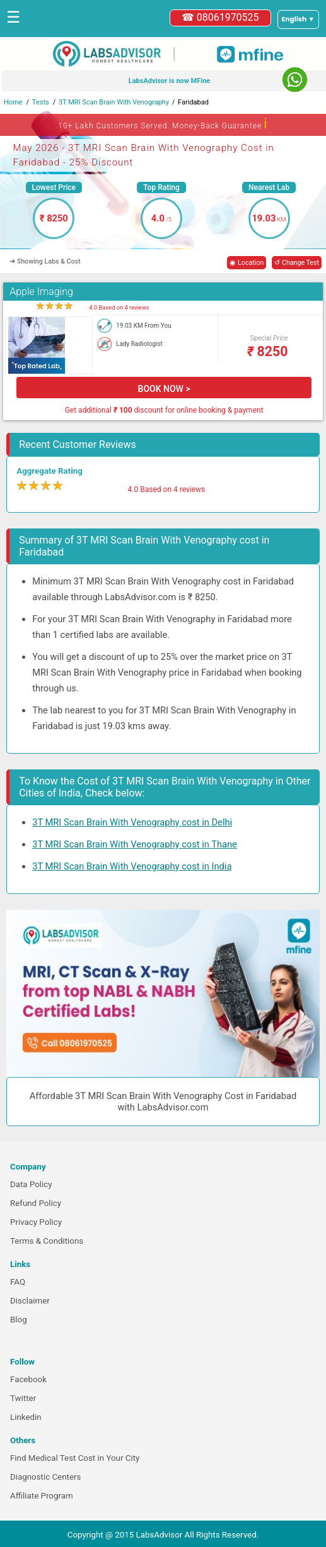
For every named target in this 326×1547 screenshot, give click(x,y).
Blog (18, 1319)
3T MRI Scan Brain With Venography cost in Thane (134, 844)
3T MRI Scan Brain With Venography (114, 102)
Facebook (28, 1379)
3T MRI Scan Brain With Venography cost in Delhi (132, 822)
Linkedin (26, 1417)
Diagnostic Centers (45, 1477)
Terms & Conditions (46, 1241)
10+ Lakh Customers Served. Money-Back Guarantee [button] (162, 123)
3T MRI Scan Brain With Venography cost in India (131, 866)
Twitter (23, 1398)
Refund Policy (35, 1203)
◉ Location (247, 263)
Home (13, 102)
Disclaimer (30, 1300)
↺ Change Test (296, 263)
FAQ (17, 1282)
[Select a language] (298, 19)
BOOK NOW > (164, 389)
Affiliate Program (41, 1495)
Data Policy (31, 1184)
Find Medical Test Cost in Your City (74, 1458)
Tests (40, 102)
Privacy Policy (36, 1222)
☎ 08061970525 (220, 17)
